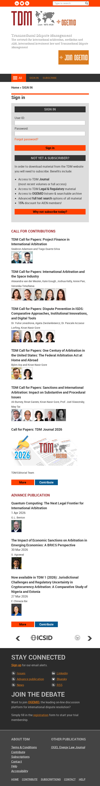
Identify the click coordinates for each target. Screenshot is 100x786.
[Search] (71, 3)
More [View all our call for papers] (22, 482)
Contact (16, 761)
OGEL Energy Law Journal (68, 747)
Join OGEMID (73, 57)
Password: (21, 128)
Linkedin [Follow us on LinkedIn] (17, 3)
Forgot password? (26, 139)
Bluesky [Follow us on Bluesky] (22, 3)
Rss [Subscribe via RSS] (27, 3)
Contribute (18, 752)
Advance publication (30, 679)
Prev (18, 638)
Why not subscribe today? (50, 212)
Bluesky (62, 679)
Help (14, 766)
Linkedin (62, 673)
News (20, 685)
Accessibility (19, 771)
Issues (21, 673)
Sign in (34, 78)
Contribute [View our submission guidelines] (46, 482)
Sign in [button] (50, 148)
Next (90, 638)
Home (15, 87)
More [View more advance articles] (22, 624)
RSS (59, 685)
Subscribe (50, 78)
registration (40, 715)
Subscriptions (20, 757)
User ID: (20, 118)
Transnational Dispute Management (43, 18)
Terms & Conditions (24, 747)
